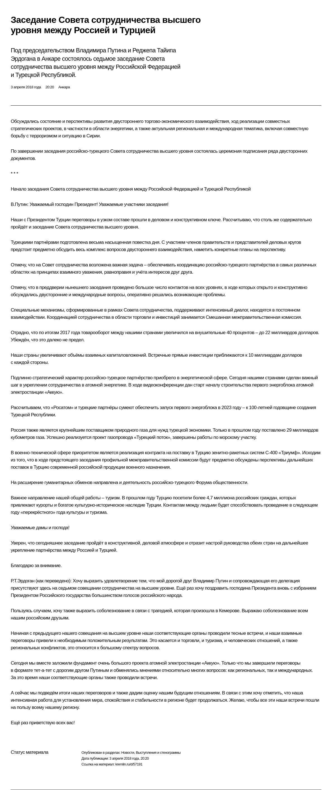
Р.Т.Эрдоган (22, 581)
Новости (127, 752)
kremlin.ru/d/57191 (128, 764)
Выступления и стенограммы (158, 752)
